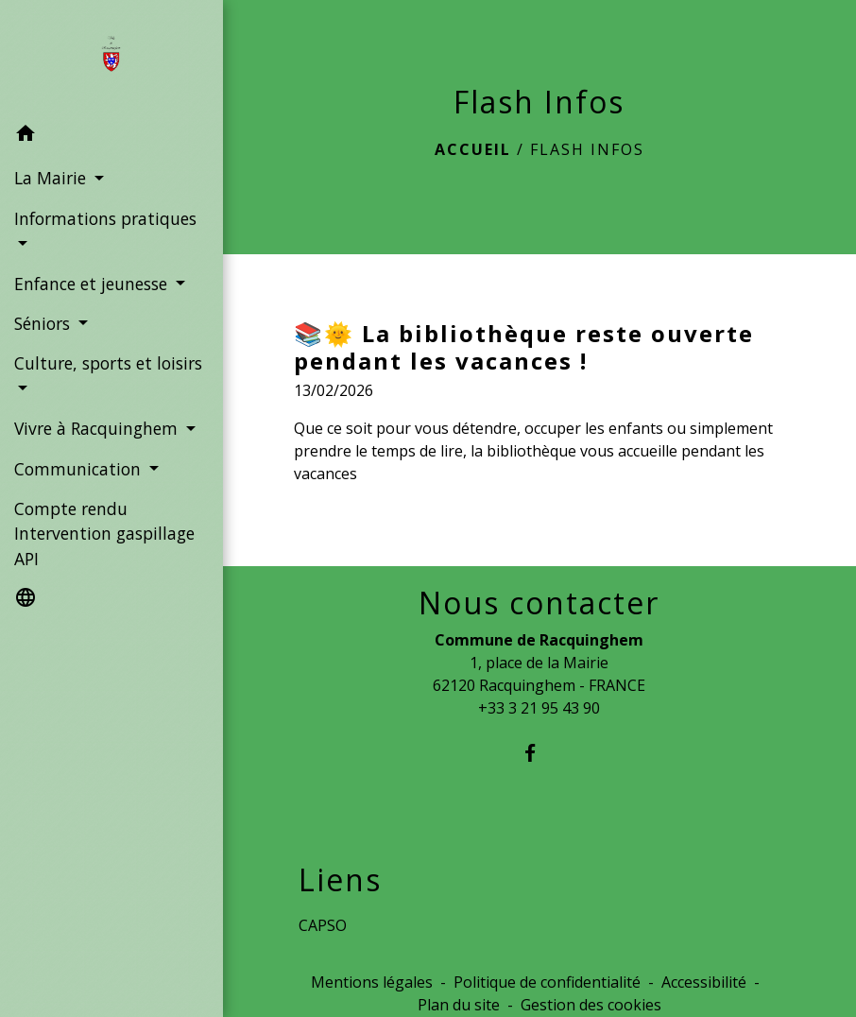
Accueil (473, 149)
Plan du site (459, 1004)
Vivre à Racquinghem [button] (98, 428)
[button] (111, 136)
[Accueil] (111, 58)
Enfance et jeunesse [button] (93, 283)
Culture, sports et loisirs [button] (108, 363)
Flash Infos (587, 149)
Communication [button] (80, 468)
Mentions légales (372, 982)
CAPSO (323, 925)
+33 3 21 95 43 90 (539, 708)
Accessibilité (703, 982)
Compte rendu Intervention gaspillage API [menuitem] (104, 533)
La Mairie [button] (52, 177)
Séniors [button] (44, 323)
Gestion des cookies (591, 1004)
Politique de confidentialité (547, 982)
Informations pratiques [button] (105, 218)
